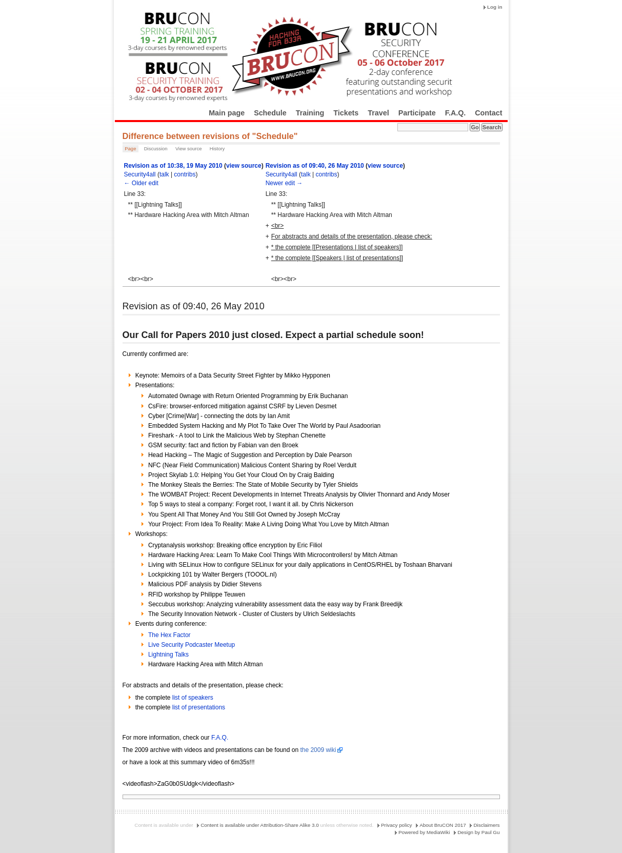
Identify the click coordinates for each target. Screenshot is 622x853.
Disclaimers (486, 825)
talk (164, 174)
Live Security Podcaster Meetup (191, 644)
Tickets (345, 113)
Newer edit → (284, 183)
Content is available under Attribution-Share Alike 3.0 (259, 825)
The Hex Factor (169, 635)
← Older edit (141, 183)
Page (130, 148)
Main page (227, 113)
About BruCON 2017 (442, 825)
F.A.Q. (455, 113)
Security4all (140, 174)
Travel (378, 113)
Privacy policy (396, 825)
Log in (495, 7)
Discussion (156, 148)
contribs (184, 174)
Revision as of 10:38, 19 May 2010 (173, 165)
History (217, 148)
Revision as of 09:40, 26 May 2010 (315, 165)
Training (310, 113)
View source (188, 148)
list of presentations (198, 707)
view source (244, 165)
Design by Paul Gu (478, 832)
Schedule (270, 113)
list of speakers (192, 697)
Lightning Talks (168, 654)
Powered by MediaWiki (424, 832)
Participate (417, 113)
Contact (488, 113)
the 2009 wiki (318, 749)
